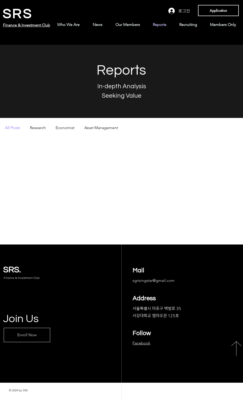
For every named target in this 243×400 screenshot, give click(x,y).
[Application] (218, 10)
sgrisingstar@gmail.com (154, 280)
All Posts (12, 127)
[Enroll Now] (27, 335)
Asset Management (101, 127)
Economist (65, 127)
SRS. (12, 270)
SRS (17, 14)
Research (38, 127)
